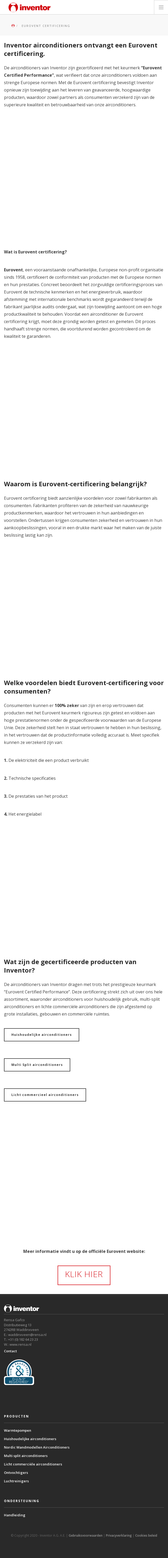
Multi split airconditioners (26, 1455)
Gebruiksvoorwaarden (85, 1535)
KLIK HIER (84, 1274)
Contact (10, 1351)
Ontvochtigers (16, 1472)
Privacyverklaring (119, 1535)
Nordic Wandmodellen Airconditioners (36, 1447)
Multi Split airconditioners (37, 1064)
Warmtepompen (17, 1430)
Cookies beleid (146, 1535)
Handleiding (14, 1515)
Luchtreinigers (16, 1481)
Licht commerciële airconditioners (33, 1464)
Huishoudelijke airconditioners (41, 1034)
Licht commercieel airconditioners (45, 1095)
